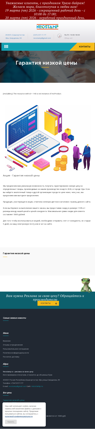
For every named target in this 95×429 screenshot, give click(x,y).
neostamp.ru (37, 386)
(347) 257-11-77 (39, 35)
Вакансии (7, 341)
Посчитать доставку (11, 357)
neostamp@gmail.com (42, 38)
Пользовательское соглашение (16, 349)
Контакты (84, 46)
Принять (10, 422)
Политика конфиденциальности (16, 353)
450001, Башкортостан (15, 35)
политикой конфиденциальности (19, 416)
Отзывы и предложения (13, 345)
